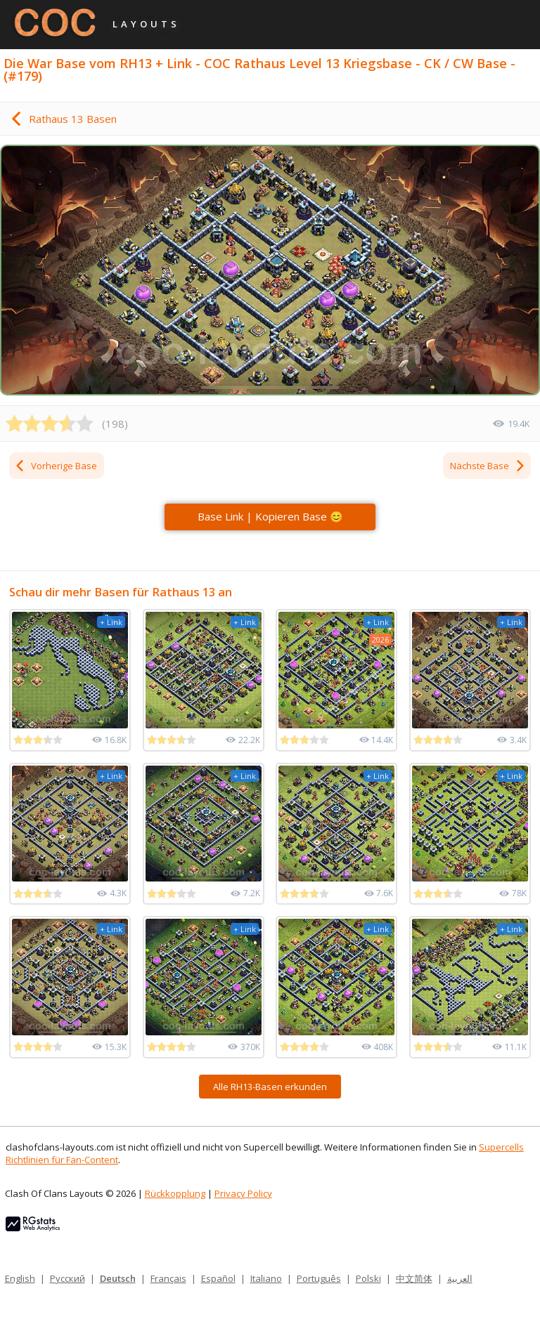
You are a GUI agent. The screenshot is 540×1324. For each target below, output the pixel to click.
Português (319, 1278)
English (20, 1278)
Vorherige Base (55, 465)
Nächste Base (488, 465)
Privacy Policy (243, 1193)
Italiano (266, 1278)
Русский (67, 1278)
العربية (459, 1278)
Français (168, 1278)
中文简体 (414, 1278)
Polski (368, 1278)
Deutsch (118, 1278)
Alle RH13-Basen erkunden (270, 1086)
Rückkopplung (175, 1193)
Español (218, 1278)
